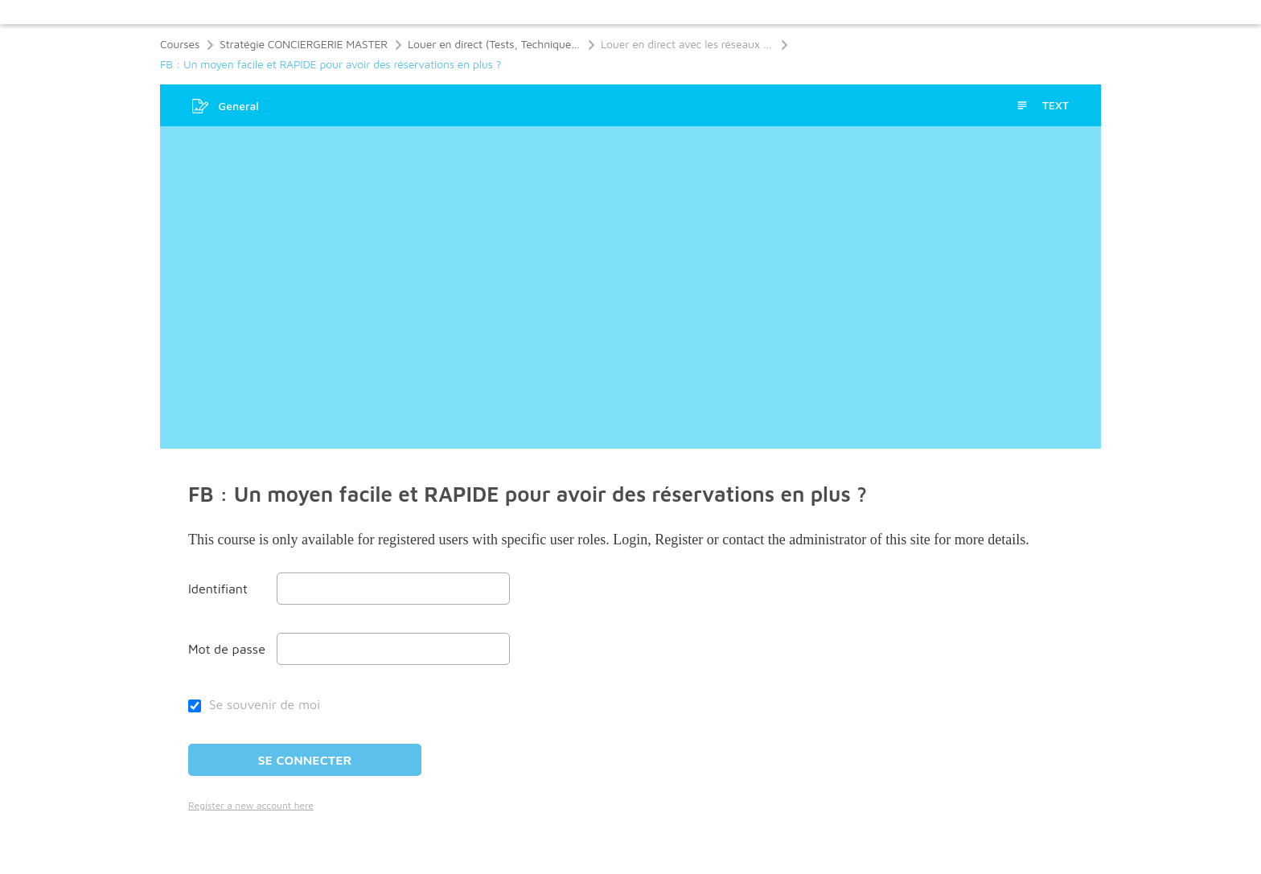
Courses (179, 44)
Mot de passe (226, 649)
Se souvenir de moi (254, 704)
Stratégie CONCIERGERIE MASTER (304, 44)
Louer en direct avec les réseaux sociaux (687, 44)
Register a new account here (251, 805)
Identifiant (218, 588)
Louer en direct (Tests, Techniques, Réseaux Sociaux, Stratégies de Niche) (494, 44)
